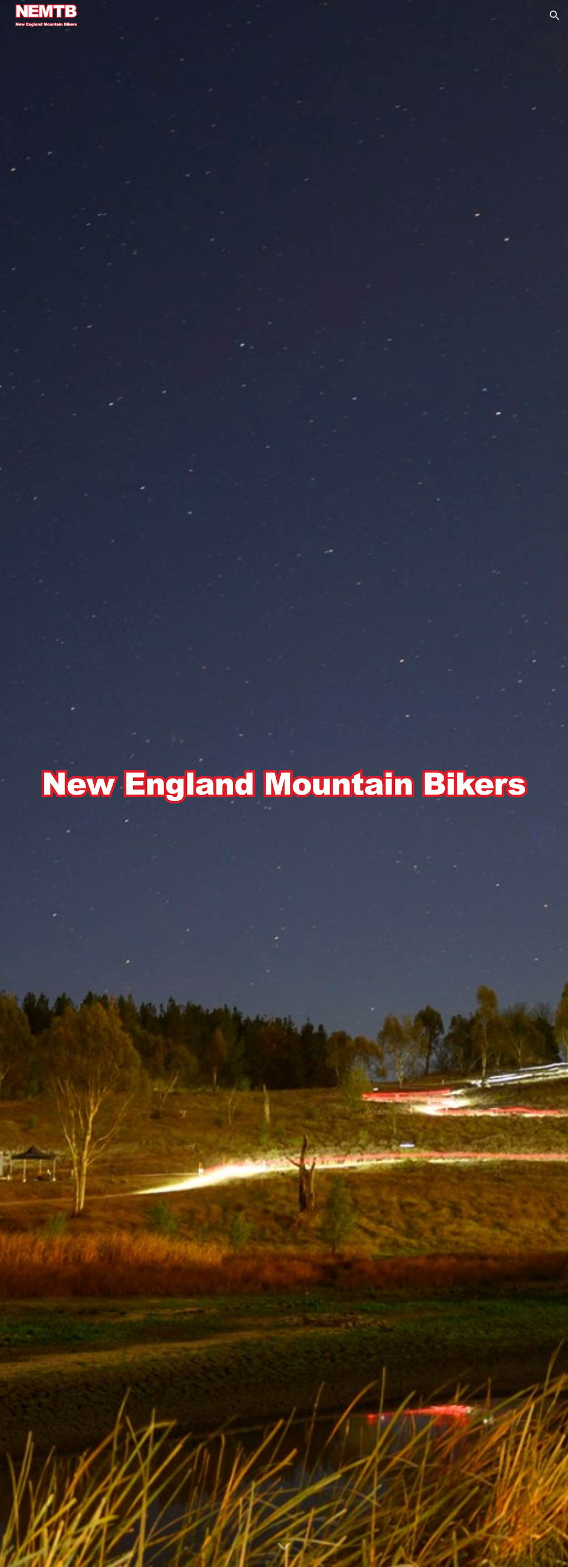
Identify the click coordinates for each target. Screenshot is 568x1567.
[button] (554, 15)
